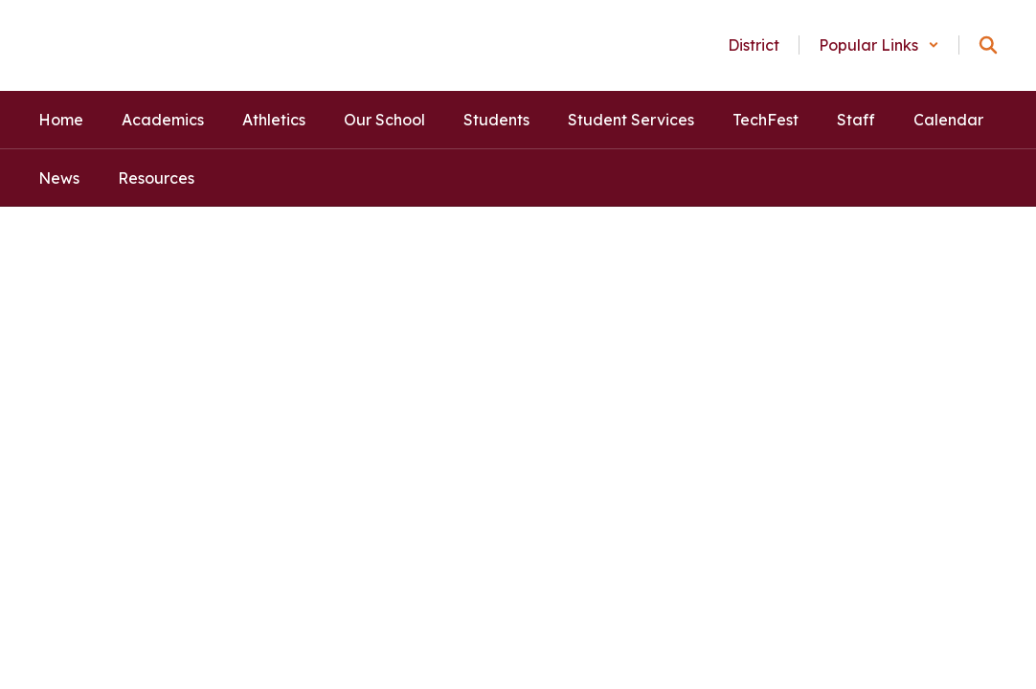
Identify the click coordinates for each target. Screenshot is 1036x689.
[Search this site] (988, 45)
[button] (879, 45)
